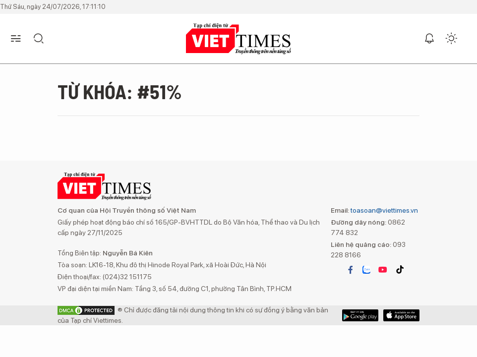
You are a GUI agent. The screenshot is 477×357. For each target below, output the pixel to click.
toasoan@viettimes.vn (383, 210)
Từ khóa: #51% (120, 91)
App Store (360, 315)
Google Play (401, 315)
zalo (366, 270)
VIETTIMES (238, 39)
